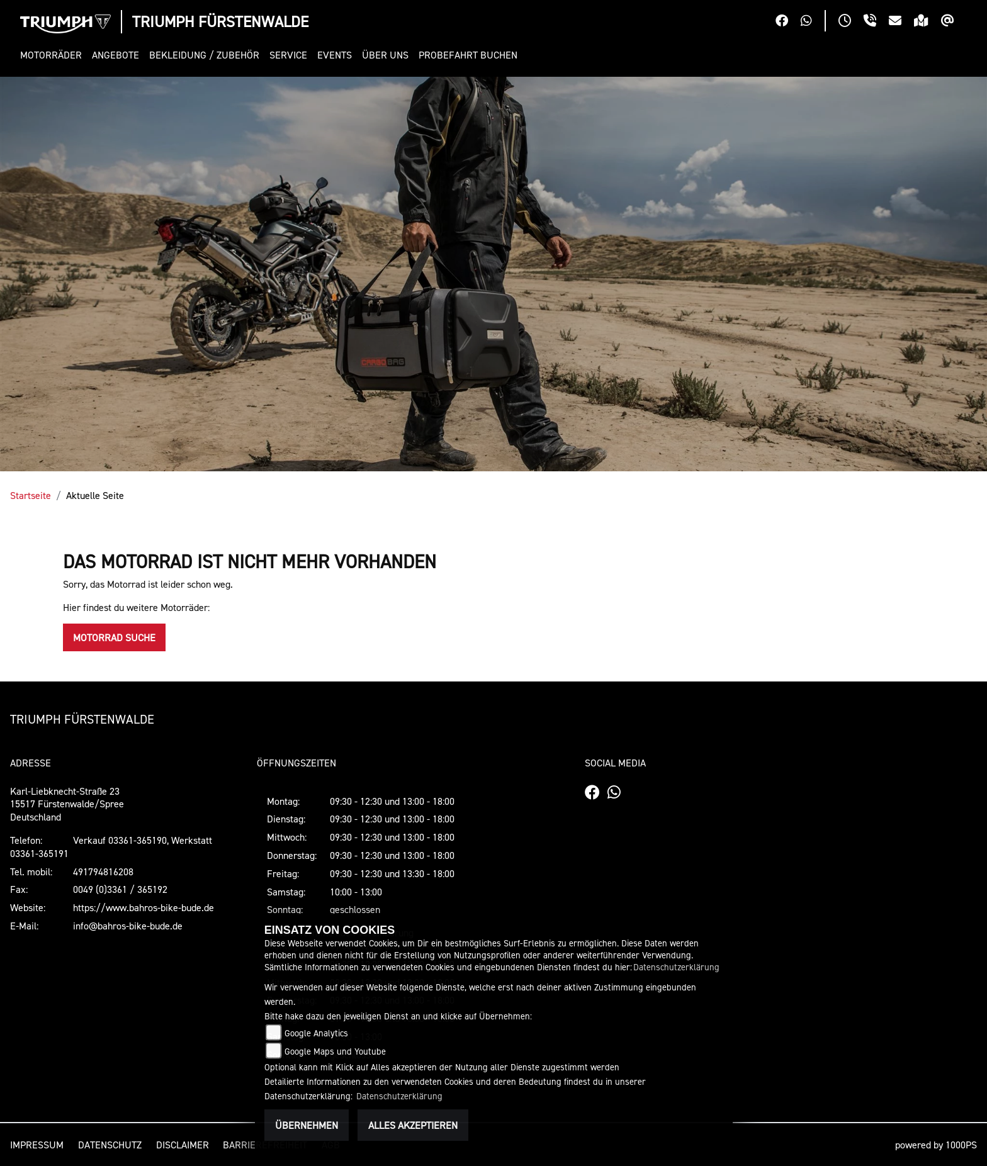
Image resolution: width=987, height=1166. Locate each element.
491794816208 (103, 871)
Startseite (30, 495)
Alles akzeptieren (413, 1125)
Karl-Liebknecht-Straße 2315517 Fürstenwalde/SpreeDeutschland (67, 804)
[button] (53, 55)
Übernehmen (306, 1125)
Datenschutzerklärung (676, 966)
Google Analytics (316, 1033)
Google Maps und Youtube (335, 1051)
